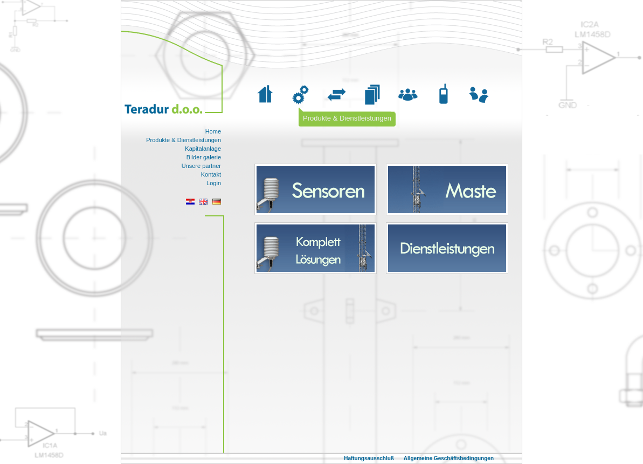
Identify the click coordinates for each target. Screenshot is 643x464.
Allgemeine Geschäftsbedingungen (449, 458)
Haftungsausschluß (370, 458)
